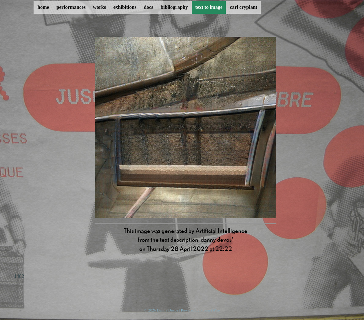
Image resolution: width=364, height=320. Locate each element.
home (43, 7)
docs (148, 7)
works (99, 7)
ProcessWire (210, 310)
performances (71, 7)
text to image (209, 7)
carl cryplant (243, 7)
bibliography (174, 7)
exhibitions (124, 7)
